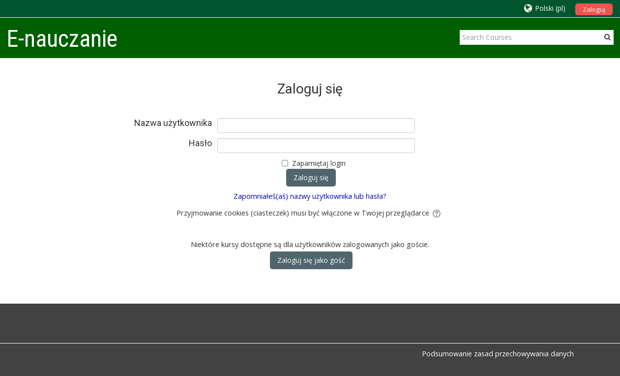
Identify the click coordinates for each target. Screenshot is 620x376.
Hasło (200, 143)
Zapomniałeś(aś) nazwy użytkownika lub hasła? (310, 196)
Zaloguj (594, 9)
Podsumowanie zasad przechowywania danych (498, 353)
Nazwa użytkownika (173, 123)
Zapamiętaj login (319, 163)
